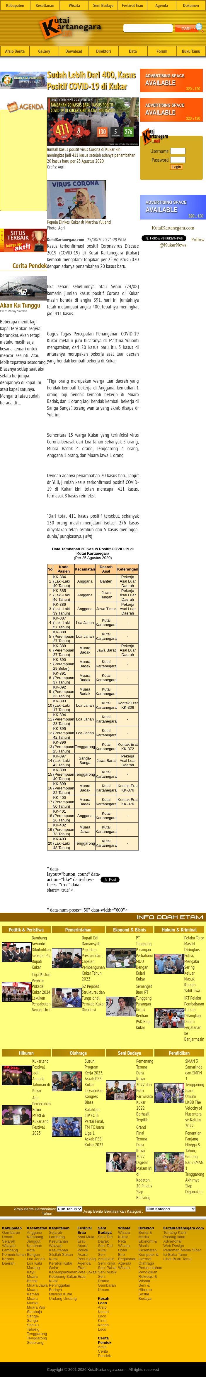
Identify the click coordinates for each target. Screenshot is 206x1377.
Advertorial (172, 1241)
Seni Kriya (106, 1263)
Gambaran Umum (11, 1234)
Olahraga (146, 1263)
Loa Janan (36, 1259)
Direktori (103, 51)
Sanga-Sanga (33, 1318)
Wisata (74, 5)
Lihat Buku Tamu (177, 1259)
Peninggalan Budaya (59, 1287)
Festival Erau (132, 5)
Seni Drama (103, 1278)
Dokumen (191, 5)
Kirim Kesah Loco (103, 1325)
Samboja (34, 1312)
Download (73, 51)
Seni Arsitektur (106, 1256)
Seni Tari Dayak (105, 1239)
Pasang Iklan (174, 1237)
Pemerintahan (14, 1254)
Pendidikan (148, 1272)
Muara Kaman (33, 1291)
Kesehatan (148, 1250)
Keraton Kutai (60, 1263)
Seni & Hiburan (145, 1287)
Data (133, 51)
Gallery (44, 51)
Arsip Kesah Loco (103, 1311)
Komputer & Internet (149, 1256)
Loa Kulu (34, 1263)
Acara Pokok (83, 1247)
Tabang (33, 1329)
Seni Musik (107, 1272)
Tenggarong (37, 1334)
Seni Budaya (103, 5)
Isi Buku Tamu (175, 1254)
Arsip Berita (15, 51)
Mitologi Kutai (60, 1294)
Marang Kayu (33, 1269)
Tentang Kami (175, 1232)
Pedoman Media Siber (182, 1250)
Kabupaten (15, 5)
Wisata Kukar (124, 1234)
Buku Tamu (191, 51)
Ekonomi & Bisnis (148, 1243)
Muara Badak (32, 1278)
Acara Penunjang (87, 1256)
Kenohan (34, 1245)
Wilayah (9, 1245)
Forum (162, 51)
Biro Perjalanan (127, 1256)
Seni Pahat (107, 1267)
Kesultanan (45, 5)
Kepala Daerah (8, 1261)
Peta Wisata (124, 1243)
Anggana (34, 1232)
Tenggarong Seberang (37, 1340)
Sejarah (8, 1241)
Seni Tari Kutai (105, 1247)
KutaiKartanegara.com (173, 227)
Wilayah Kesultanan (58, 1247)
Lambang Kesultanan (58, 1239)
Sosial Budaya (145, 1296)
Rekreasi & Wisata (148, 1278)
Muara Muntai (32, 1300)
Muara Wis (36, 1307)
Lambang (10, 1250)
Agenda (161, 5)
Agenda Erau (84, 1265)
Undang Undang (63, 1298)
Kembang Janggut (35, 1239)
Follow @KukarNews (182, 242)
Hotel (122, 1250)
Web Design (173, 1245)
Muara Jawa (37, 1285)
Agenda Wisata (124, 1265)
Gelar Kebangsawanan (63, 1269)
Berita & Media (145, 1234)
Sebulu (33, 1325)
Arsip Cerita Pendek (104, 1351)
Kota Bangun (33, 1252)
